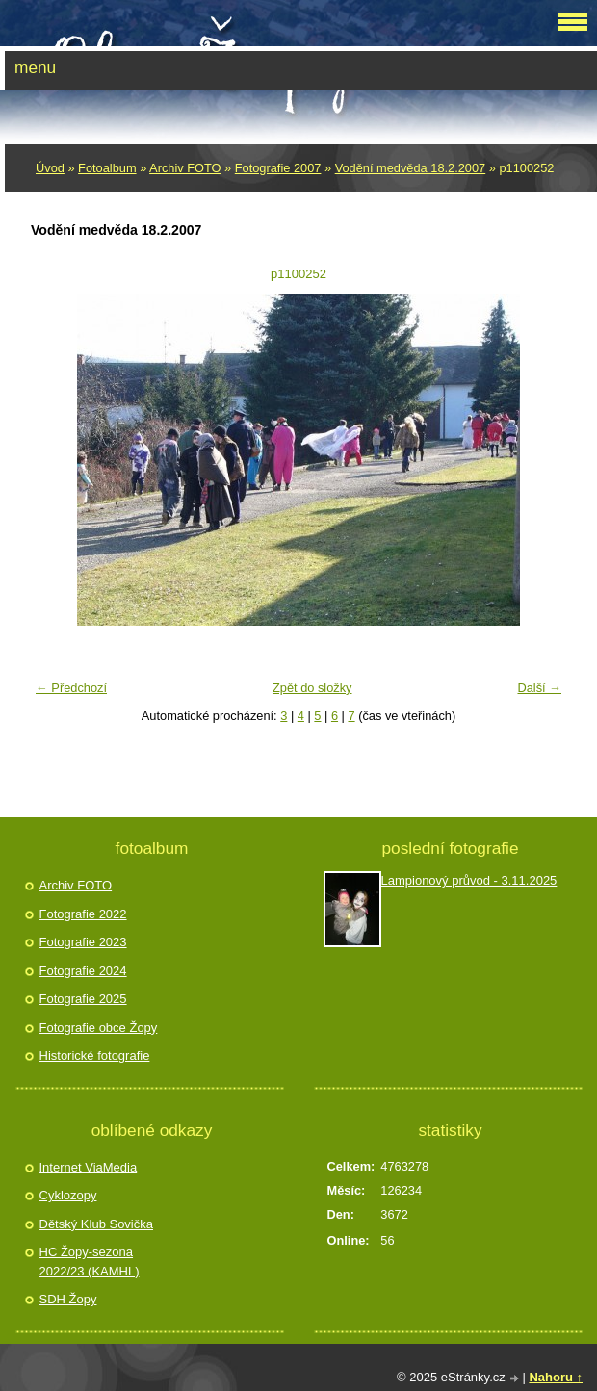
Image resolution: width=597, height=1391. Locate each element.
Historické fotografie (94, 1055)
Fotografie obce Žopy (98, 1027)
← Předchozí (71, 688)
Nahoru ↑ (556, 1377)
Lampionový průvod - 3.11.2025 (469, 880)
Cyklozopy (68, 1195)
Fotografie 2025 (83, 999)
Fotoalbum (107, 168)
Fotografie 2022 (83, 914)
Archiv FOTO (185, 168)
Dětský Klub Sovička (96, 1224)
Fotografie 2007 (278, 168)
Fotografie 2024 (83, 971)
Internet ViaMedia (88, 1167)
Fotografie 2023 (83, 942)
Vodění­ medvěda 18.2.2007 (410, 168)
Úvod (50, 168)
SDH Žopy (68, 1299)
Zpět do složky (312, 688)
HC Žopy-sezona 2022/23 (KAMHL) (89, 1261)
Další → (539, 688)
